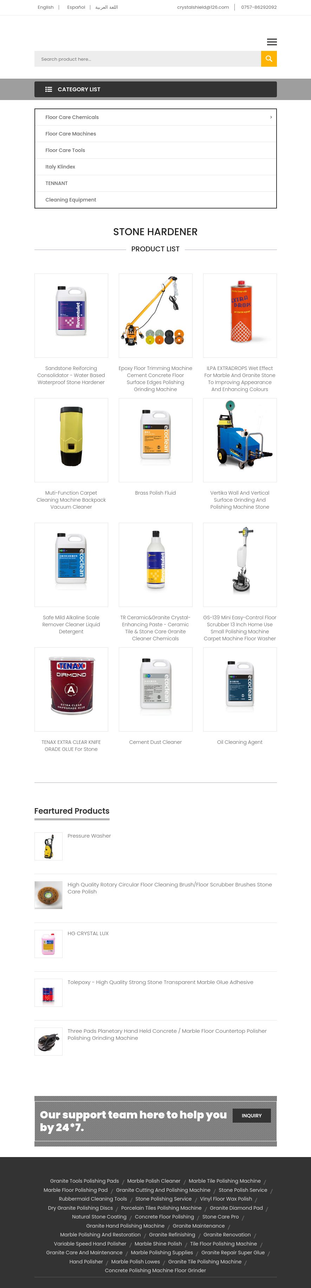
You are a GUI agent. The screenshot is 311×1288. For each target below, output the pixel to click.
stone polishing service (163, 1198)
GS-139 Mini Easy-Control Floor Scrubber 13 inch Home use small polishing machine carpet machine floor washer (239, 628)
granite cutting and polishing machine (163, 1190)
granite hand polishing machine (125, 1225)
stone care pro (220, 1216)
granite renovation (227, 1234)
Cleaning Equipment (71, 199)
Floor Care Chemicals (159, 117)
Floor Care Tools (65, 150)
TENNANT (57, 183)
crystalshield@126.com (203, 7)
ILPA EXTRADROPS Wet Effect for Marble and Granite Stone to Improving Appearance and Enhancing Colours (239, 379)
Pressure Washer (89, 835)
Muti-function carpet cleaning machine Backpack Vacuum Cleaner (71, 499)
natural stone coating (99, 1216)
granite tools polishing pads (84, 1180)
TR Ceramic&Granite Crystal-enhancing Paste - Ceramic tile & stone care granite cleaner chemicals (155, 628)
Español (76, 7)
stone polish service (243, 1190)
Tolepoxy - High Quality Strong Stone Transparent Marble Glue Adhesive (161, 982)
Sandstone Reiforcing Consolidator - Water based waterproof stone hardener (71, 375)
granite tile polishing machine (204, 1261)
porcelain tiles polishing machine (161, 1207)
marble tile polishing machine (225, 1180)
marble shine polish (158, 1243)
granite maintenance (199, 1225)
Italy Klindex (60, 166)
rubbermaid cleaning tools (93, 1198)
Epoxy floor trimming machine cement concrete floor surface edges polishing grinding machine (155, 379)
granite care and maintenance (84, 1252)
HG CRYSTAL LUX (88, 933)
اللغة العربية (106, 7)
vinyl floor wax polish (226, 1198)
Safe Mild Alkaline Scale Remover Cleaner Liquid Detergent (71, 624)
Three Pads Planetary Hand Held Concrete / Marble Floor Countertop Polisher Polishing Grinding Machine (167, 1035)
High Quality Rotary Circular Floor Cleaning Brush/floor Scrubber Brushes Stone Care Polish (170, 888)
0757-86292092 (259, 7)
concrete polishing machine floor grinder (155, 1270)
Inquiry (252, 1115)
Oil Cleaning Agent (240, 742)
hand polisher (86, 1261)
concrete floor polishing (164, 1216)
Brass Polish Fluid (155, 492)
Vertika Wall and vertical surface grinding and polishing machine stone (240, 499)
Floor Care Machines (71, 133)
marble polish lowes (135, 1261)
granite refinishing (172, 1234)
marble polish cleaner (153, 1180)
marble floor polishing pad (76, 1190)
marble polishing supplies (162, 1252)
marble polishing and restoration (100, 1234)
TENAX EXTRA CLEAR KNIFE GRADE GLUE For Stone (71, 746)
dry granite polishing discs (80, 1207)
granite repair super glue (233, 1252)
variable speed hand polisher (90, 1243)
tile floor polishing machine (223, 1243)
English (46, 7)
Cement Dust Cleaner (155, 742)
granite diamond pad (236, 1207)
